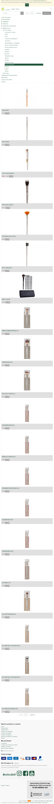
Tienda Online (4, 728)
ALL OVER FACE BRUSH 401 (9, 614)
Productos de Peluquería (7, 731)
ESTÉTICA (5, 23)
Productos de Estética (6, 733)
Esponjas (7, 49)
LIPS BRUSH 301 (6, 583)
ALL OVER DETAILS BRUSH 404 (10, 709)
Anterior (28, 13)
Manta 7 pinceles (6, 299)
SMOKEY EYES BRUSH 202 (8, 457)
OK (27, 5)
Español (13, 9)
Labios (7, 53)
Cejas (6, 36)
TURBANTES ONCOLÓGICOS (9, 75)
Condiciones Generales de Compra (9, 744)
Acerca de (16, 763)
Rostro (7, 66)
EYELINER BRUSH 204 (7, 520)
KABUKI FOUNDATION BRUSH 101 (10, 331)
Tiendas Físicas (4, 729)
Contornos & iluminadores (11, 38)
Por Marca (6, 73)
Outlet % (3, 81)
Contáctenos (4, 743)
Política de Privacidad (35, 802)
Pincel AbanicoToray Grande (9, 236)
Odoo (29, 800)
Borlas (6, 34)
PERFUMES (4, 77)
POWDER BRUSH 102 (7, 362)
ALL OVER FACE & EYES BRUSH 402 (11, 646)
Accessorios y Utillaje (10, 32)
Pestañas (7, 60)
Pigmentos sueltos (9, 62)
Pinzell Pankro (5, 110)
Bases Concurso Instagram (7, 748)
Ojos (7, 69)
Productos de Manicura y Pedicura (9, 736)
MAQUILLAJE (6, 28)
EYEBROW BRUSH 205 (7, 551)
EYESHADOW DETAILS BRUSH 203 (10, 488)
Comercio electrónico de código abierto (43, 800)
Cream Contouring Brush (8, 173)
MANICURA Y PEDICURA (9, 26)
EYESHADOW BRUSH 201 (8, 425)
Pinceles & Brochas (9, 64)
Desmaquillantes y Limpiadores (12, 43)
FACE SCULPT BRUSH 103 (8, 394)
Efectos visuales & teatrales (11, 45)
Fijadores (7, 51)
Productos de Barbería (6, 734)
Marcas (3, 738)
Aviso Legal (44, 802)
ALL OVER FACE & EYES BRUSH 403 (11, 677)
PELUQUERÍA (6, 19)
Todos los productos (6, 17)
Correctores (7, 40)
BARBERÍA (6, 21)
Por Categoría (8, 30)
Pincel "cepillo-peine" (7, 268)
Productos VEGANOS (6, 79)
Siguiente (39, 13)
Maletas (7, 58)
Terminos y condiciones (23, 802)
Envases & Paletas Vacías (11, 47)
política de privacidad (39, 0)
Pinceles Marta (5, 142)
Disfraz (6, 71)
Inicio (2, 726)
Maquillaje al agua (9, 56)
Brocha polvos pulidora (7, 205)
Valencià (17, 9)
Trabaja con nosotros (6, 746)
